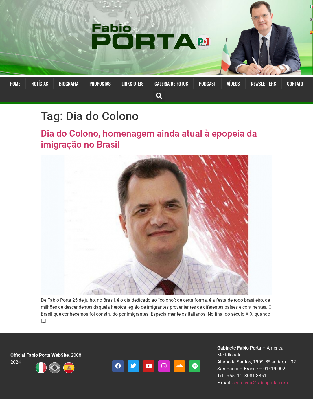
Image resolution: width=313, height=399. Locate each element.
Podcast (207, 83)
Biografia (68, 83)
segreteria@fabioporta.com (260, 382)
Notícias (39, 83)
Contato (295, 83)
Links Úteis (132, 83)
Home (15, 83)
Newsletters (263, 83)
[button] (159, 96)
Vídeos (233, 83)
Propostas (100, 83)
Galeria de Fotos (171, 83)
